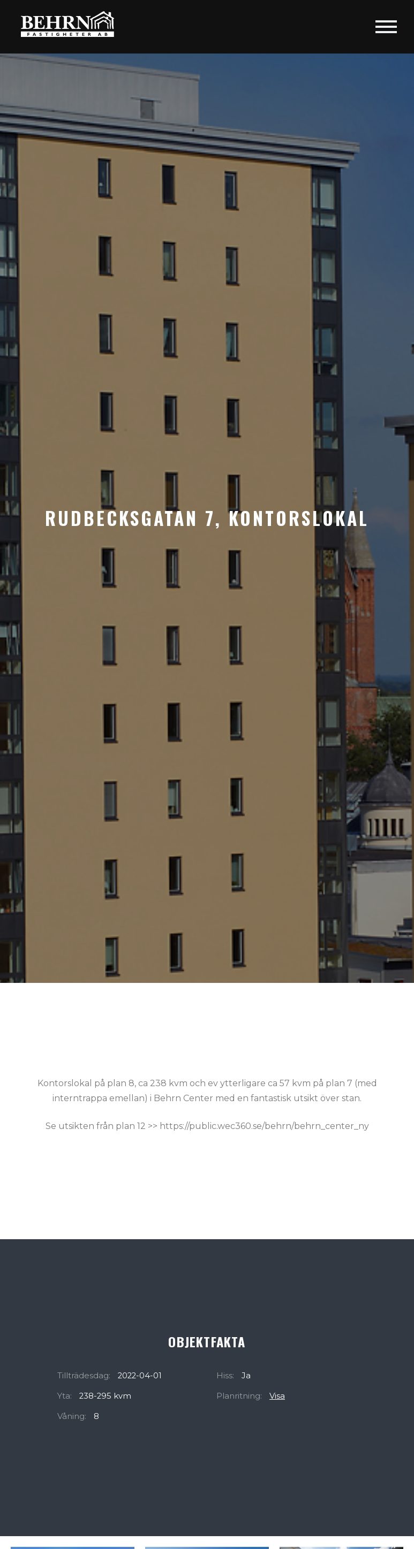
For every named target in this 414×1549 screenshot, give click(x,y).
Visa (277, 1396)
